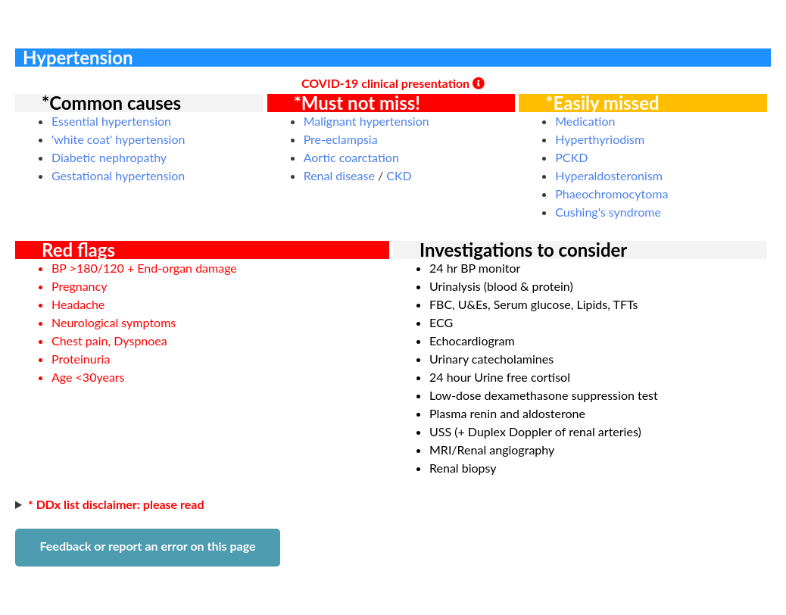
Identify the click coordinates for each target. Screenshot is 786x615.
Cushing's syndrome (608, 211)
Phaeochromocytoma (611, 193)
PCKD (571, 157)
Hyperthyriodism (599, 139)
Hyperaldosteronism (609, 175)
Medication (585, 121)
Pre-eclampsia (341, 139)
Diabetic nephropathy (109, 157)
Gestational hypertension (118, 175)
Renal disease (339, 175)
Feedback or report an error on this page (147, 546)
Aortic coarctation (351, 157)
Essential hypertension (111, 121)
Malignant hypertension (366, 121)
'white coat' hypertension (118, 139)
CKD (398, 175)
